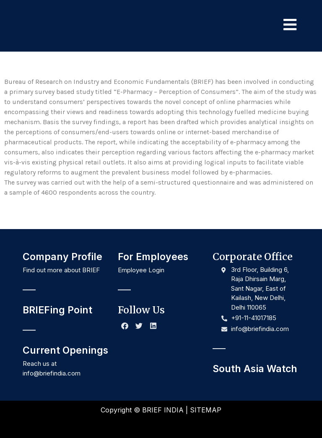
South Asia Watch (255, 369)
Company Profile (62, 257)
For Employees (153, 257)
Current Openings (65, 350)
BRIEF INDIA (163, 410)
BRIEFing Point (57, 310)
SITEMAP (205, 410)
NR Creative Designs (190, 424)
